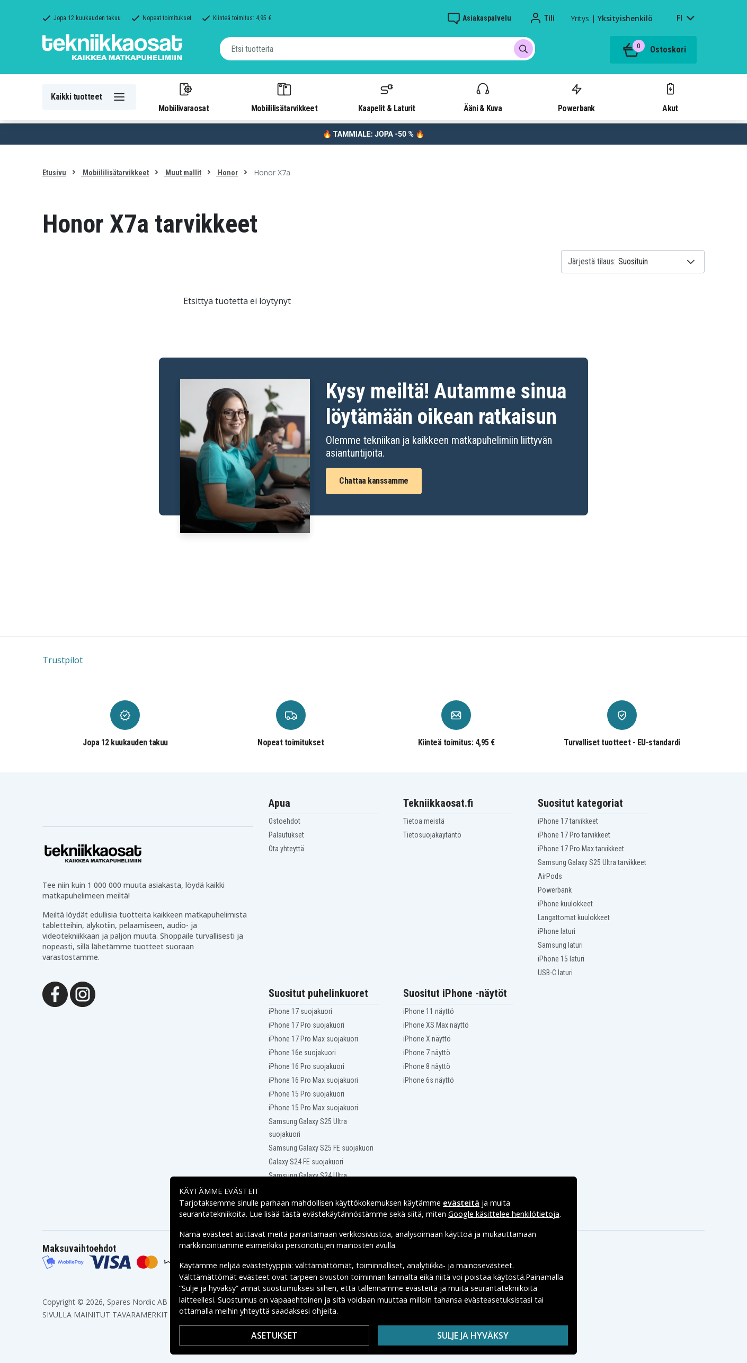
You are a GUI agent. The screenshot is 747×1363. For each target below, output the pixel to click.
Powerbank (576, 97)
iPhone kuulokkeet (565, 903)
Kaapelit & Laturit (386, 97)
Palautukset (286, 835)
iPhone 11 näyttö (428, 1011)
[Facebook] (55, 993)
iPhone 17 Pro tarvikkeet (574, 835)
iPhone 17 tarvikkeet (568, 821)
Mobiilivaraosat (183, 97)
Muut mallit (182, 172)
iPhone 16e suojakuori (302, 1052)
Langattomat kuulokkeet (574, 917)
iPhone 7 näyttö (426, 1052)
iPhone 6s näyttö (428, 1080)
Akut (670, 97)
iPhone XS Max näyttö (436, 1025)
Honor (227, 172)
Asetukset (274, 1335)
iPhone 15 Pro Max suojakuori (313, 1107)
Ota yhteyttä (286, 848)
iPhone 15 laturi (561, 959)
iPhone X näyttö (427, 1039)
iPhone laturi (556, 931)
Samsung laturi (560, 945)
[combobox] (377, 48)
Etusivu (54, 172)
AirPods (550, 876)
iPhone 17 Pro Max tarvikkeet (581, 848)
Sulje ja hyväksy (473, 1335)
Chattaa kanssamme (373, 481)
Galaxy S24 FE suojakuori (306, 1161)
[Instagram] (82, 993)
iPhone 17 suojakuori (300, 1011)
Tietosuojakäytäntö (432, 835)
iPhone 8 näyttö (426, 1066)
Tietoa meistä (423, 821)
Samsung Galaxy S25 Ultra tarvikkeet (592, 862)
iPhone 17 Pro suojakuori (306, 1025)
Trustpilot (62, 660)
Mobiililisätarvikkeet (284, 97)
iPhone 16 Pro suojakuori (306, 1066)
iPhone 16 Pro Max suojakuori (313, 1080)
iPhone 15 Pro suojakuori (306, 1094)
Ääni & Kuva (483, 97)
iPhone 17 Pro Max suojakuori (313, 1039)
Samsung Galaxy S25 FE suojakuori (321, 1148)
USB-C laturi (555, 972)
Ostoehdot (284, 821)
